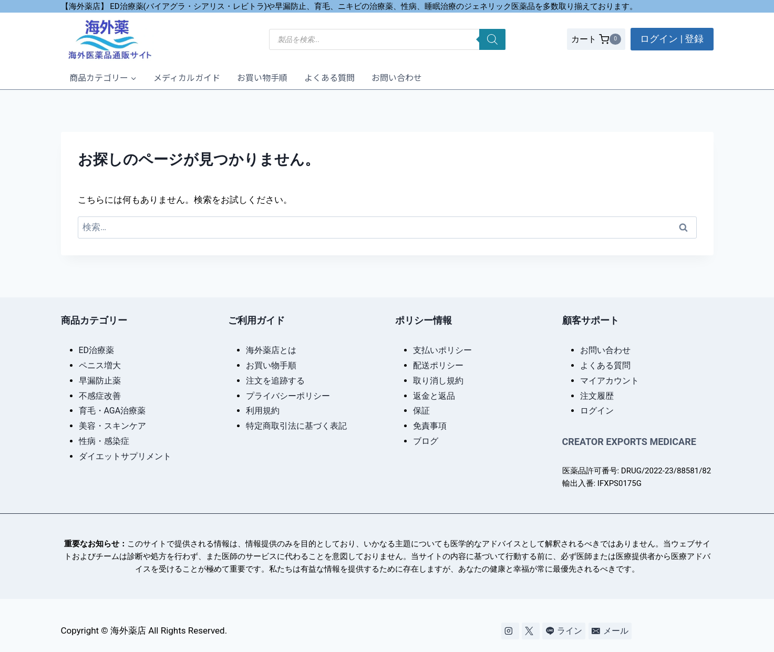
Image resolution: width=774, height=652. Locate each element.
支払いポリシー (442, 350)
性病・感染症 (104, 441)
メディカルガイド (186, 77)
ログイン (597, 411)
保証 (421, 411)
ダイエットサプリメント (125, 456)
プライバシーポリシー (288, 396)
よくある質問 (329, 77)
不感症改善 (100, 396)
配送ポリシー (438, 365)
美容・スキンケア (112, 426)
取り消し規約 (438, 381)
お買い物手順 (262, 77)
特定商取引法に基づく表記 (296, 426)
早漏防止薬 (100, 381)
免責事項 (430, 426)
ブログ (425, 441)
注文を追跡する (275, 381)
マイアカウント (609, 381)
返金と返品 (434, 396)
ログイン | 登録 (672, 38)
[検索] (492, 39)
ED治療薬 (97, 350)
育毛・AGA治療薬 (112, 411)
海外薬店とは (271, 350)
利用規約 (263, 411)
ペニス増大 (100, 365)
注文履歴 (597, 396)
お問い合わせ (396, 77)
